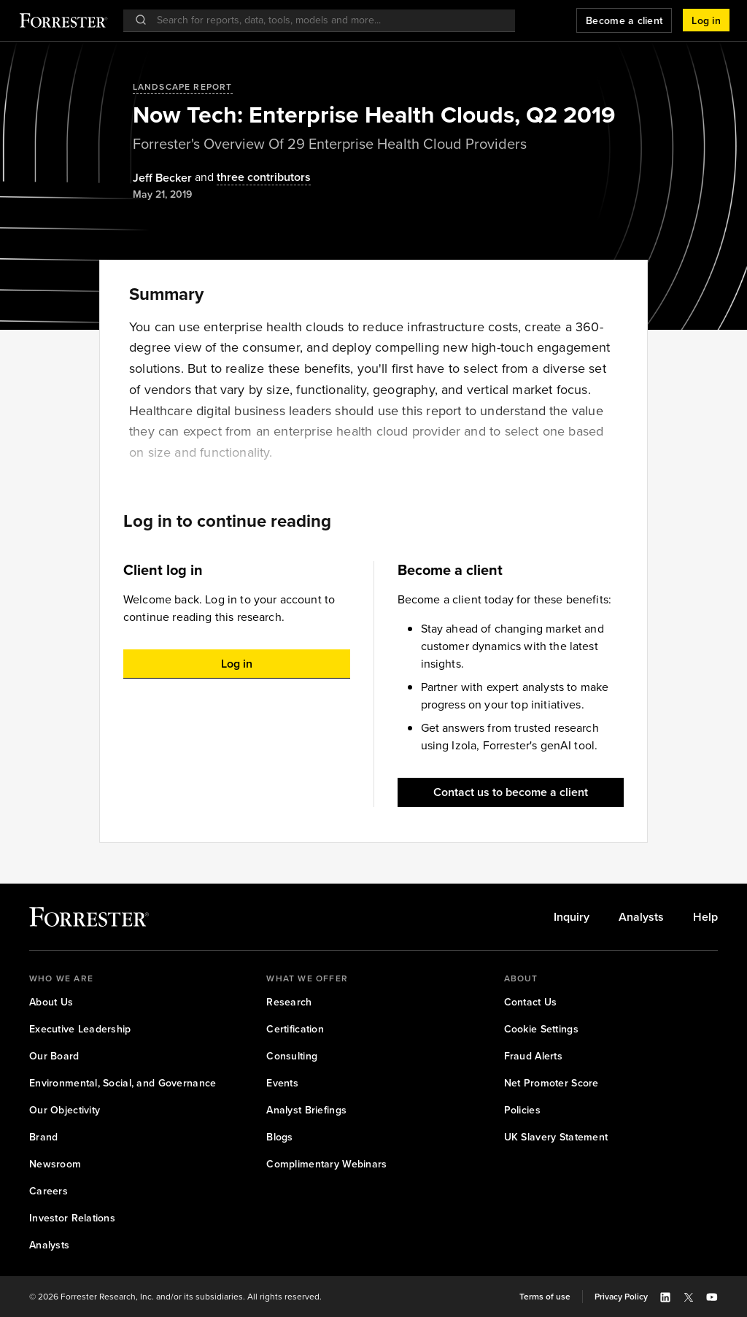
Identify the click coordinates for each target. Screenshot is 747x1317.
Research (288, 1002)
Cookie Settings (541, 1029)
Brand (43, 1137)
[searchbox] (326, 20)
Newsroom (55, 1164)
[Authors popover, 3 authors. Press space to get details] (251, 177)
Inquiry (571, 917)
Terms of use (544, 1296)
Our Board (54, 1056)
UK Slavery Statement (556, 1137)
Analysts (641, 917)
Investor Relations (72, 1218)
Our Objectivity (64, 1110)
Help (705, 917)
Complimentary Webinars (326, 1164)
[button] (706, 20)
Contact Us (530, 1002)
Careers (48, 1191)
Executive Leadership (80, 1029)
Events (282, 1083)
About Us (51, 1002)
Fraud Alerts (533, 1056)
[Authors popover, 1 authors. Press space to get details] (162, 178)
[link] (571, 917)
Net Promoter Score (551, 1083)
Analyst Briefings (306, 1110)
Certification (295, 1029)
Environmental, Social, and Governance (122, 1083)
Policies (522, 1110)
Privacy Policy (621, 1296)
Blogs (279, 1137)
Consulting (291, 1056)
